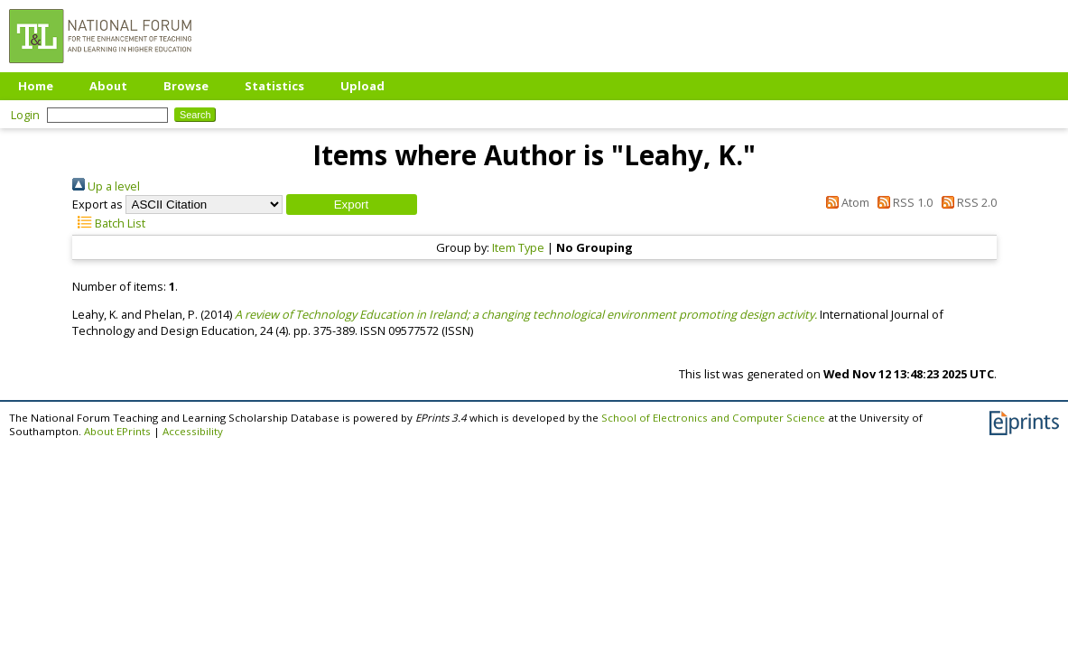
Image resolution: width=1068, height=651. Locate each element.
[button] (351, 204)
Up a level (106, 186)
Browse (186, 86)
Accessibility (193, 431)
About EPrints (117, 431)
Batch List (108, 223)
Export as (97, 204)
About (108, 86)
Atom (844, 202)
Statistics (274, 86)
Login (25, 115)
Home (35, 86)
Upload (362, 86)
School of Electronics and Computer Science (713, 417)
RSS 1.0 (902, 202)
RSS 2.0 (965, 202)
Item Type (518, 247)
